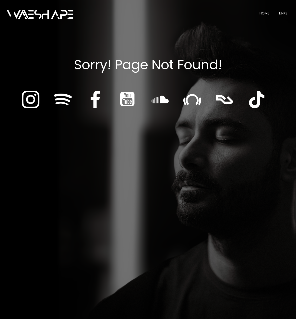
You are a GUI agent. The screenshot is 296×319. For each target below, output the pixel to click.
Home (264, 13)
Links (283, 13)
